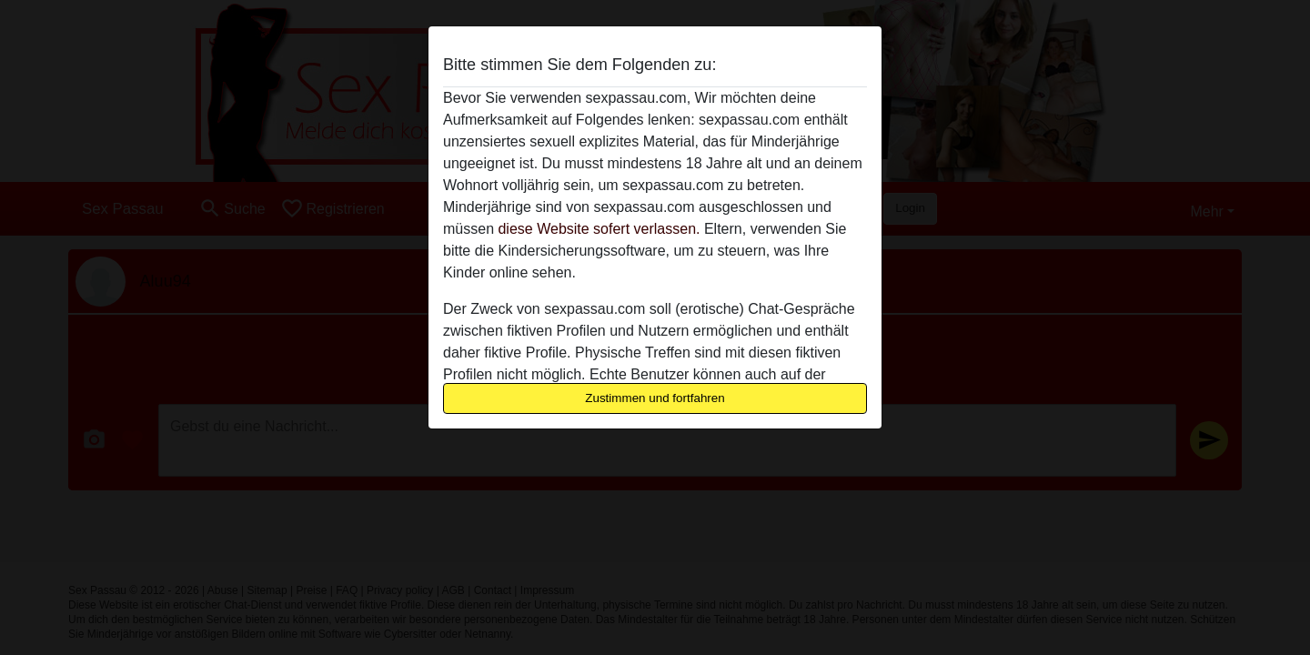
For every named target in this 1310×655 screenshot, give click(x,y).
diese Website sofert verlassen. (599, 229)
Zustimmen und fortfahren (655, 398)
